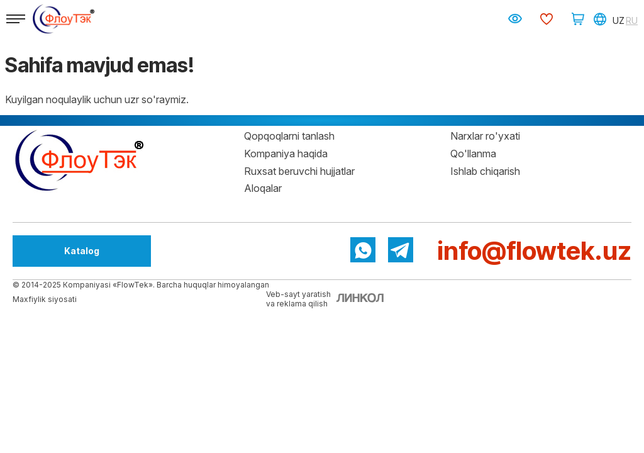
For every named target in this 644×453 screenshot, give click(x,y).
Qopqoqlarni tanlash (289, 136)
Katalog (81, 250)
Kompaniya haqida (286, 153)
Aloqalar (263, 188)
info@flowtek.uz (534, 250)
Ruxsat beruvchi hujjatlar (299, 171)
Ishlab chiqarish (485, 171)
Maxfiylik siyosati (45, 299)
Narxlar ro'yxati (485, 136)
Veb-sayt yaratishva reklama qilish (298, 298)
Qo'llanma (473, 153)
